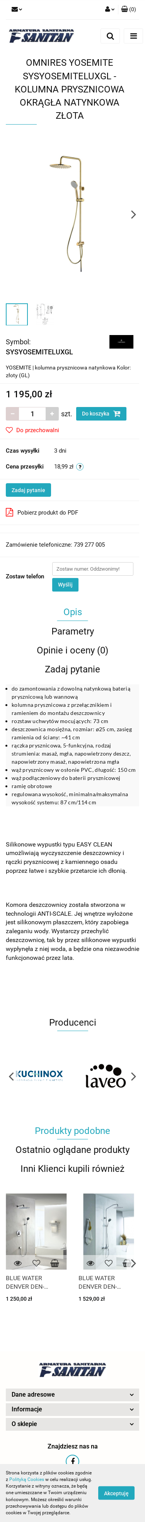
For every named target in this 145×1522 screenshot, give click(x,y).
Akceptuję (116, 1493)
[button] (128, 9)
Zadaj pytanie (28, 490)
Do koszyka (101, 413)
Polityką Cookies (26, 1479)
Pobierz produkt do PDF (42, 512)
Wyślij (65, 584)
